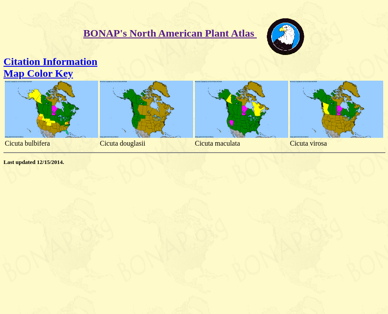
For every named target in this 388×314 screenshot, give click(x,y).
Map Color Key (38, 73)
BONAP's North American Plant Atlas (170, 33)
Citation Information (50, 61)
